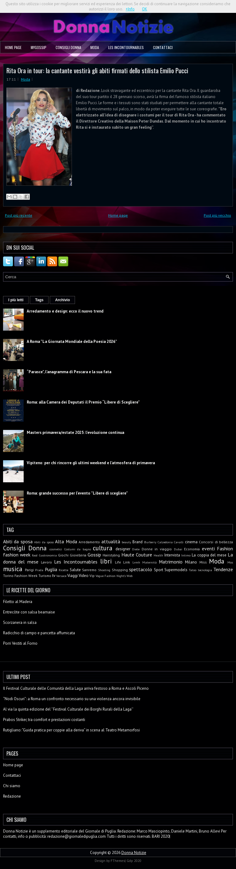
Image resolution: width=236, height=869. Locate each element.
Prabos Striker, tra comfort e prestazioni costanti (44, 719)
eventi (208, 548)
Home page (13, 47)
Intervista (172, 555)
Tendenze (223, 569)
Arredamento (89, 542)
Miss (203, 562)
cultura (102, 548)
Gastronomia (48, 555)
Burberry (150, 542)
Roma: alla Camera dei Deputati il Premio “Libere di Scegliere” (83, 402)
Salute (75, 569)
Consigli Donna (68, 47)
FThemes (118, 861)
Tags (39, 300)
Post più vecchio (217, 215)
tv (53, 575)
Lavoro (46, 562)
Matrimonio (171, 562)
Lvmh (136, 562)
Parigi (29, 569)
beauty (126, 542)
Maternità (149, 562)
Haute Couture (136, 555)
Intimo (186, 555)
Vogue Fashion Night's (111, 576)
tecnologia (205, 570)
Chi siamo (11, 785)
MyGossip (38, 47)
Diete (136, 549)
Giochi (63, 555)
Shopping (120, 569)
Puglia (51, 569)
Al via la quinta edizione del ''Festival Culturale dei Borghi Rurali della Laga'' (68, 709)
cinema (191, 542)
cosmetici (55, 549)
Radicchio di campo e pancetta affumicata (39, 633)
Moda (94, 47)
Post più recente (18, 215)
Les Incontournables (126, 47)
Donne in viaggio (157, 549)
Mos (230, 562)
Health (158, 555)
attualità (110, 541)
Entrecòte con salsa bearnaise (29, 612)
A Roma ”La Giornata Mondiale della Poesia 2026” (72, 341)
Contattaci (163, 47)
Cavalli (178, 542)
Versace (61, 576)
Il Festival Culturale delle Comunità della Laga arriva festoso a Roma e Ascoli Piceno (76, 688)
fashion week (16, 555)
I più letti (15, 300)
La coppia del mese (209, 555)
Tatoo (192, 570)
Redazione (12, 796)
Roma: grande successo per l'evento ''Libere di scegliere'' (77, 493)
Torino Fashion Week (20, 575)
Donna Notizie (133, 852)
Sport (158, 569)
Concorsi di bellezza (216, 542)
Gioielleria (78, 555)
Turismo (44, 575)
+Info (130, 9)
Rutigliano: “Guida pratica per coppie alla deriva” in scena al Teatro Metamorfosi (71, 730)
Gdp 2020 (134, 861)
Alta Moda (66, 541)
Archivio (62, 300)
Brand (137, 542)
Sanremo (89, 569)
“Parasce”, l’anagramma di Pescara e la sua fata (69, 371)
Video (83, 575)
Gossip (94, 555)
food (34, 555)
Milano (191, 562)
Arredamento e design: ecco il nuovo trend (65, 311)
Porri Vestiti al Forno (20, 643)
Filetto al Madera (17, 601)
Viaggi (72, 575)
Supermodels (175, 569)
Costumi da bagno (77, 549)
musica (12, 569)
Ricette (63, 570)
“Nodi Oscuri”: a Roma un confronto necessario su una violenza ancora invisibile (71, 698)
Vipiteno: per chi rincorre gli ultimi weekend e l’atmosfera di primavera (91, 462)
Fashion (225, 548)
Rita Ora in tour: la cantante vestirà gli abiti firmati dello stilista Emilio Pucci (97, 70)
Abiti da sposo (44, 542)
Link (126, 562)
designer (123, 549)
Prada (39, 570)
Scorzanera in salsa (20, 622)
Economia (192, 549)
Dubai (178, 549)
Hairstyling (111, 555)
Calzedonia (165, 542)
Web (129, 576)
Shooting (104, 570)
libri (106, 561)
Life (118, 562)
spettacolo (140, 569)
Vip (92, 575)
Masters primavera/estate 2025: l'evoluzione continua (75, 432)
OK (144, 9)
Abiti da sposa (18, 541)
